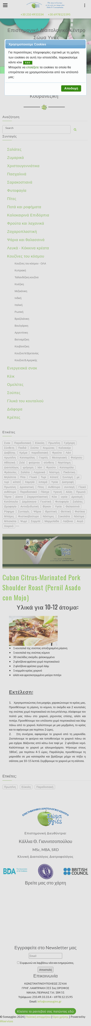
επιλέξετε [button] (33, 67)
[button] (71, 88)
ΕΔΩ (27, 63)
